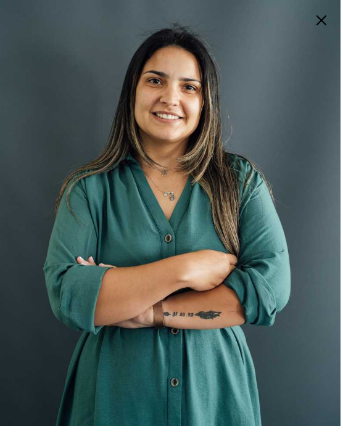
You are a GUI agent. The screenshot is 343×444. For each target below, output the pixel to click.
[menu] (321, 20)
